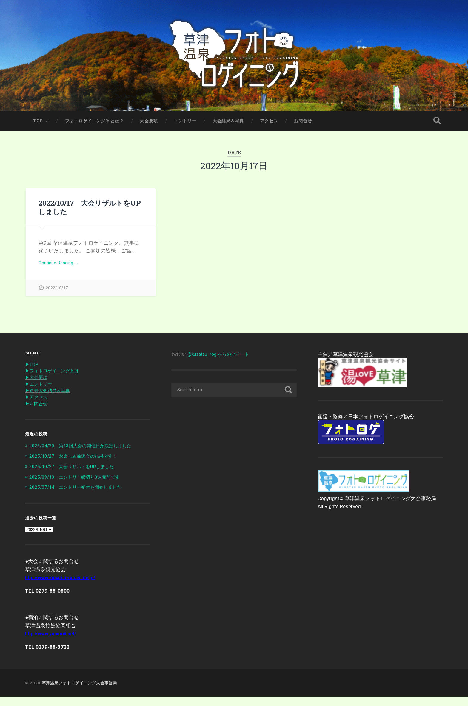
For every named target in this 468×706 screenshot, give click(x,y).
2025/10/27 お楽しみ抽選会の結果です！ (78, 466)
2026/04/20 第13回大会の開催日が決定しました (86, 456)
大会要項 (149, 127)
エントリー (185, 127)
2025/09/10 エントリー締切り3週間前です (80, 486)
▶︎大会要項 (37, 386)
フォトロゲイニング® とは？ (94, 127)
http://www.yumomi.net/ (53, 643)
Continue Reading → (61, 270)
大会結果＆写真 (228, 127)
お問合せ (303, 127)
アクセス (269, 127)
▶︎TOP (32, 372)
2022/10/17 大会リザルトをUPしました (89, 213)
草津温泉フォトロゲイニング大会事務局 (79, 692)
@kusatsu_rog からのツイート (222, 362)
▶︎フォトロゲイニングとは (55, 379)
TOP (38, 127)
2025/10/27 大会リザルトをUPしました (76, 476)
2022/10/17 (57, 295)
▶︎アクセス (37, 407)
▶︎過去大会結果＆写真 (50, 400)
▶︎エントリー (40, 393)
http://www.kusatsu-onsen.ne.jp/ (63, 587)
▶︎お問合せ (37, 414)
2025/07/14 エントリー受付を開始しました (81, 497)
